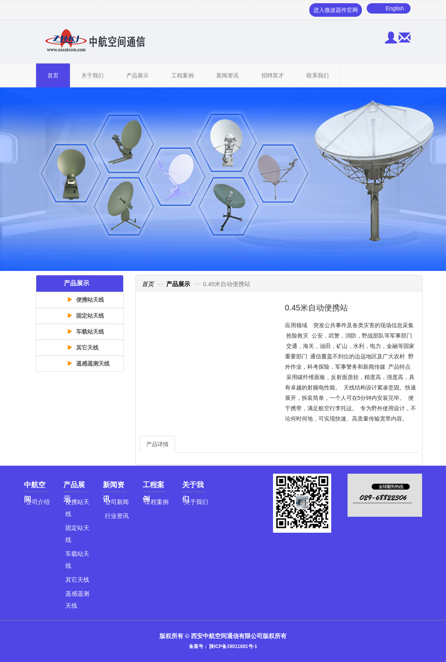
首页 (53, 75)
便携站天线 (85, 299)
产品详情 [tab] (157, 444)
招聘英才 (272, 75)
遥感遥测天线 (88, 363)
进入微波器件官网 (335, 10)
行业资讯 (117, 515)
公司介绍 (38, 501)
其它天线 (83, 347)
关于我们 (92, 75)
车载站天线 (85, 331)
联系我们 (318, 75)
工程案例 (182, 75)
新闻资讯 (227, 75)
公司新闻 (117, 501)
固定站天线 (85, 315)
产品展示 (137, 75)
